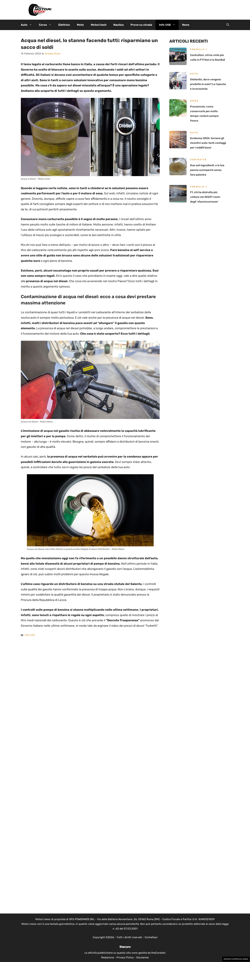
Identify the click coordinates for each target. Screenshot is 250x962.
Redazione (107, 957)
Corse (47, 25)
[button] (228, 25)
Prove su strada (141, 24)
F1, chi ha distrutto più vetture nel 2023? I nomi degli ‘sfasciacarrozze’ (205, 197)
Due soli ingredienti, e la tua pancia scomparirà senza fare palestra (207, 170)
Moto (80, 24)
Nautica (118, 24)
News (185, 24)
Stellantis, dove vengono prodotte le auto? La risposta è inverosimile (208, 84)
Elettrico (64, 24)
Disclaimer (142, 957)
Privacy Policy (125, 957)
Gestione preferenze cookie (236, 959)
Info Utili (169, 25)
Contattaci (151, 937)
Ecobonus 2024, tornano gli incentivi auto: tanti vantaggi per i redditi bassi (208, 143)
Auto (28, 25)
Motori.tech (98, 24)
